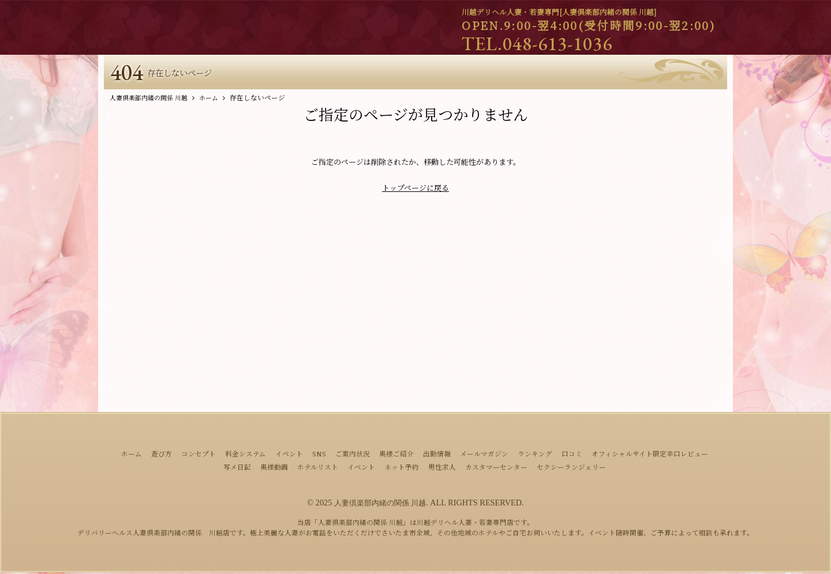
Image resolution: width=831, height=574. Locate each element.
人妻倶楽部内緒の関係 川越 (380, 504)
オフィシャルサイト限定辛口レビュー (650, 455)
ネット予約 (401, 469)
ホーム (131, 455)
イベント (289, 455)
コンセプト (198, 455)
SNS (319, 455)
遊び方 (161, 455)
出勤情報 (437, 455)
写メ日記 (237, 469)
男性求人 (442, 469)
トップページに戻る (415, 189)
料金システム (245, 455)
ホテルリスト (317, 469)
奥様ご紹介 (396, 455)
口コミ (572, 455)
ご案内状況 (352, 455)
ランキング (535, 455)
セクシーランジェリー (571, 469)
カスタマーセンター (496, 469)
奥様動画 (274, 469)
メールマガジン (484, 455)
